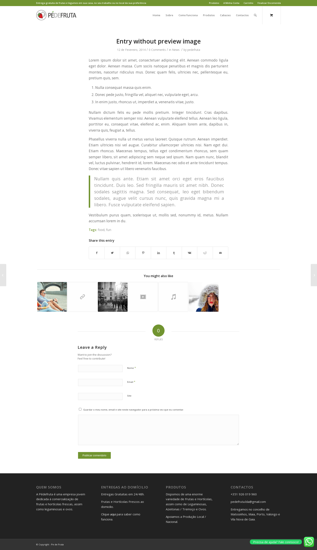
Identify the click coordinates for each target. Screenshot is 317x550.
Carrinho (248, 2)
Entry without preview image (158, 41)
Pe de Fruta (57, 544)
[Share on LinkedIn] (158, 253)
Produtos (214, 2)
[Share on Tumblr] (174, 253)
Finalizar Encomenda (269, 2)
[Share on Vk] (189, 253)
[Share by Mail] (220, 253)
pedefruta (193, 50)
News (176, 50)
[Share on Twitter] (112, 253)
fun (108, 230)
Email (131, 382)
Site (129, 395)
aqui (113, 514)
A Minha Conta (231, 2)
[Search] (255, 15)
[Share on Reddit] (204, 253)
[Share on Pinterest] (143, 253)
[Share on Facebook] (96, 253)
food (101, 230)
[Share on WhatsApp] (127, 253)
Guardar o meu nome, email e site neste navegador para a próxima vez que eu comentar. (133, 409)
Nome (131, 368)
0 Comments (157, 50)
